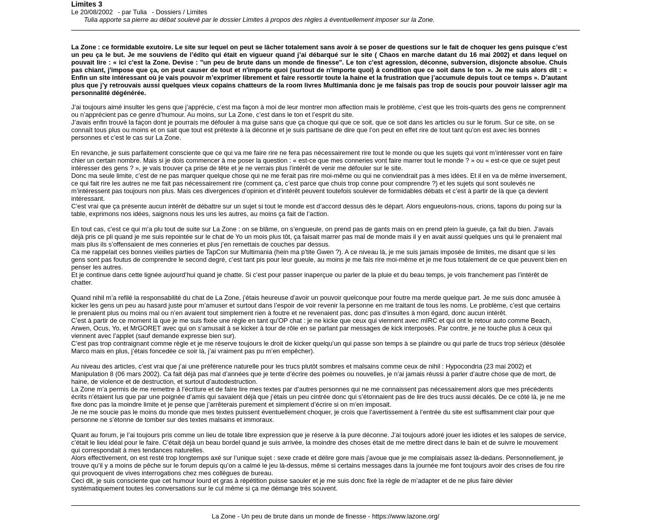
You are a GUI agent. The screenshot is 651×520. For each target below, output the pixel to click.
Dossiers (168, 12)
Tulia (139, 12)
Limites (197, 12)
